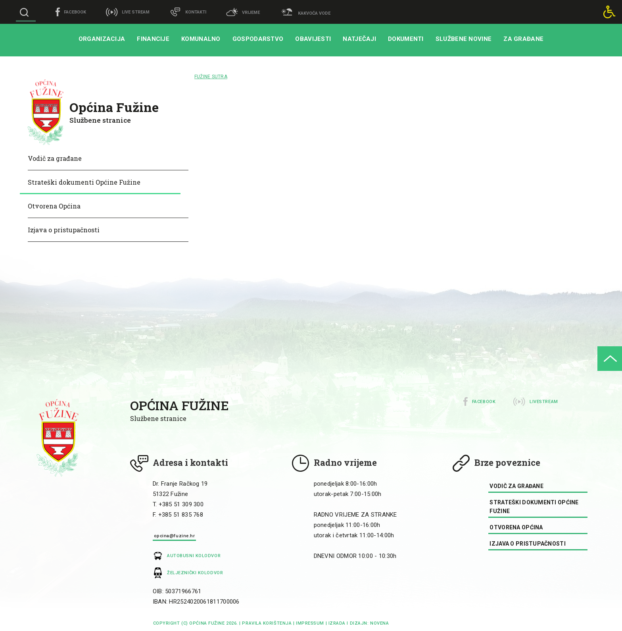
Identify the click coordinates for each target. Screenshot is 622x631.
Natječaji (359, 38)
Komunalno (201, 38)
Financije (153, 38)
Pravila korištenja (267, 623)
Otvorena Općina (54, 206)
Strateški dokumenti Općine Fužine (84, 182)
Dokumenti (406, 38)
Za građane (523, 38)
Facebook (483, 401)
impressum (310, 623)
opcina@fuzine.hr (174, 535)
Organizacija (102, 38)
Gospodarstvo (258, 38)
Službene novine (464, 38)
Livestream (544, 401)
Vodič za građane (55, 158)
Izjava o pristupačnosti (64, 230)
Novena (379, 623)
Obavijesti (313, 38)
